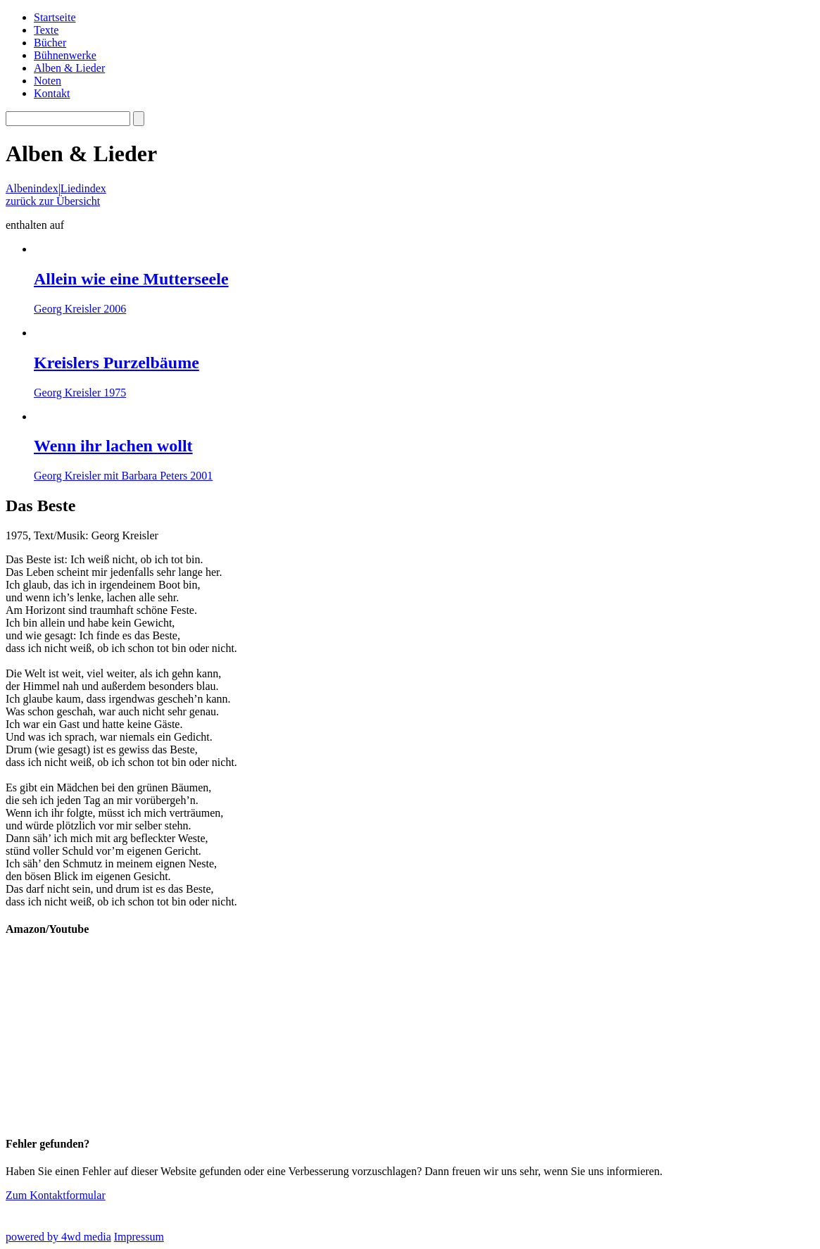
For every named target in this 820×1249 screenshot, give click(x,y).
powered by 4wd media (58, 1237)
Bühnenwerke (65, 55)
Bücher (50, 43)
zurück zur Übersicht (53, 201)
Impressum (139, 1237)
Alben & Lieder (69, 68)
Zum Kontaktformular (56, 1195)
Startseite (55, 17)
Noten (47, 81)
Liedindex (83, 188)
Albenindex (32, 188)
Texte (46, 30)
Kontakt (52, 93)
